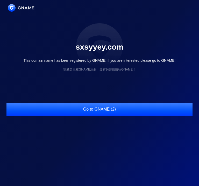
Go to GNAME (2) (99, 109)
